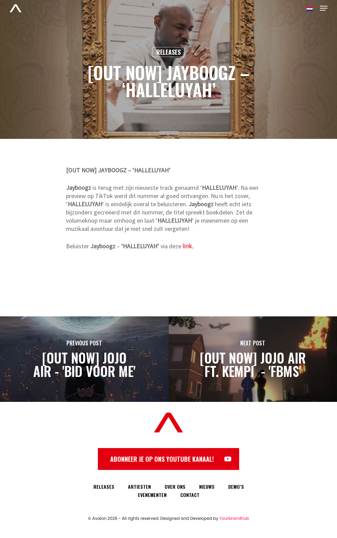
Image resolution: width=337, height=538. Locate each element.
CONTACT (189, 494)
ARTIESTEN (139, 486)
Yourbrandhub (234, 518)
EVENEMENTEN (152, 494)
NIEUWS (207, 486)
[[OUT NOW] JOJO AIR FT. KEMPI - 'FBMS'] (253, 359)
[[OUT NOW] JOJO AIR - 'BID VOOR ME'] (84, 359)
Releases (168, 52)
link (187, 246)
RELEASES (103, 486)
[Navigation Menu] (323, 8)
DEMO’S (236, 486)
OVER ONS (175, 486)
